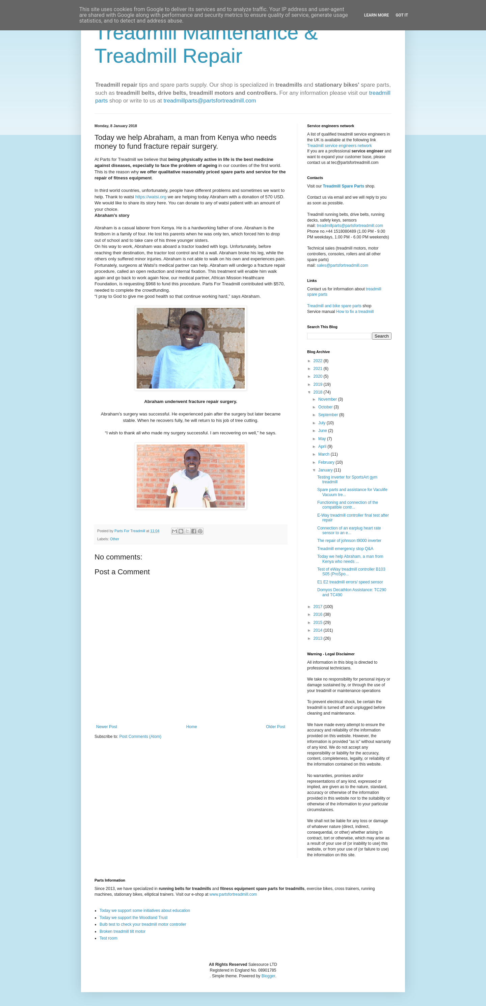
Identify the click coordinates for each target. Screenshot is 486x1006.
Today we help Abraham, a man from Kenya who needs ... (350, 559)
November (328, 399)
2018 (319, 392)
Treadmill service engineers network (339, 145)
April (322, 446)
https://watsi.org (150, 196)
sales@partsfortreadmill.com (342, 265)
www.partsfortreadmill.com (233, 894)
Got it (402, 15)
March (324, 454)
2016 (319, 614)
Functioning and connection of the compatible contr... (347, 505)
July (322, 423)
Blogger (268, 976)
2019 (319, 384)
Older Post (275, 726)
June (323, 430)
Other (114, 539)
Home (191, 726)
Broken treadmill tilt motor (122, 931)
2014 (319, 630)
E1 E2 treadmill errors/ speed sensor (350, 582)
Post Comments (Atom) (140, 736)
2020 (319, 376)
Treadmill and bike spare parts (334, 306)
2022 (319, 360)
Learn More (376, 15)
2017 (319, 606)
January (326, 470)
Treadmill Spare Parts (343, 186)
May (322, 438)
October (326, 407)
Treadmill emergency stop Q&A (345, 548)
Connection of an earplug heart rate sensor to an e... (349, 530)
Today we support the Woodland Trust (133, 917)
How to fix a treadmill (355, 311)
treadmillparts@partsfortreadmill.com (209, 100)
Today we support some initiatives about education (145, 910)
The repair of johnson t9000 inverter (349, 540)
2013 (319, 638)
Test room (108, 938)
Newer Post (106, 726)
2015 (319, 622)
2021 (319, 368)
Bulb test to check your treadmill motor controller (143, 924)
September (328, 414)
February (326, 462)
